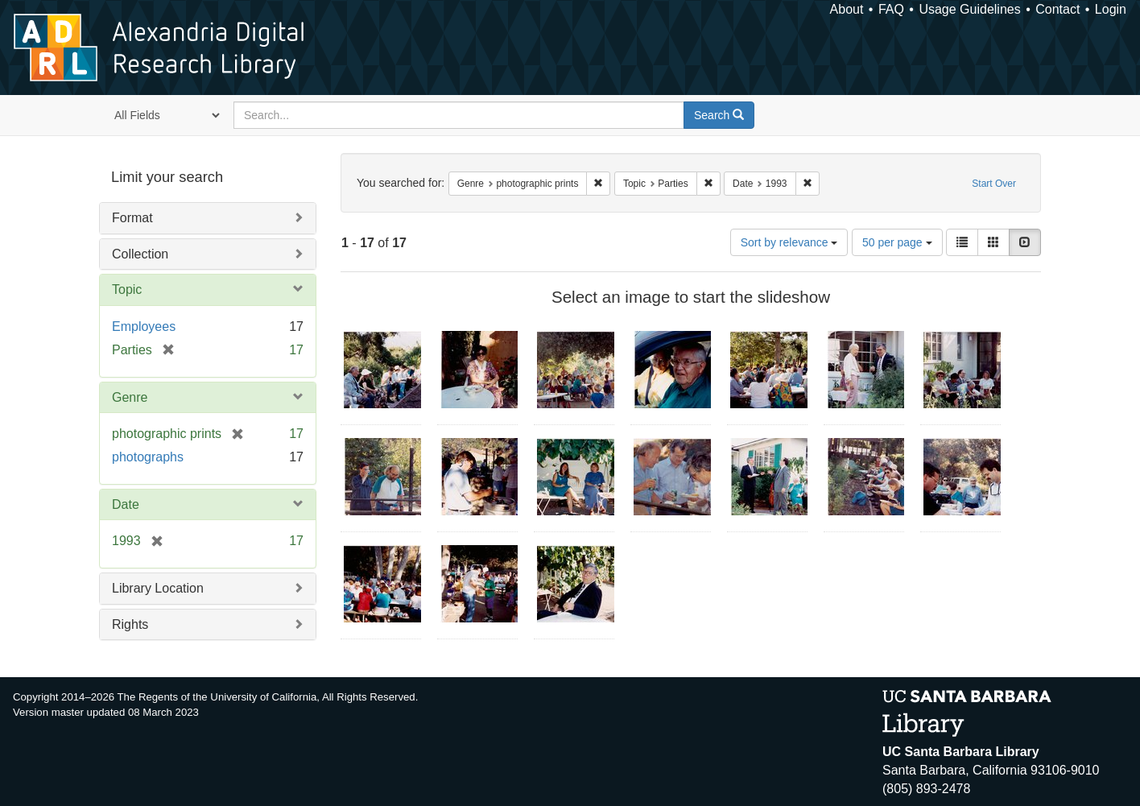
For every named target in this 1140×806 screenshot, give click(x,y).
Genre (129, 397)
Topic (127, 289)
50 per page (897, 242)
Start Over (994, 183)
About (847, 9)
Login (1110, 9)
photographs (148, 457)
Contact (1057, 9)
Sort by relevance (789, 242)
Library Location (158, 588)
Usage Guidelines (969, 9)
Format (132, 218)
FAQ (891, 9)
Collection (140, 254)
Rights (130, 624)
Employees (144, 326)
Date (125, 504)
